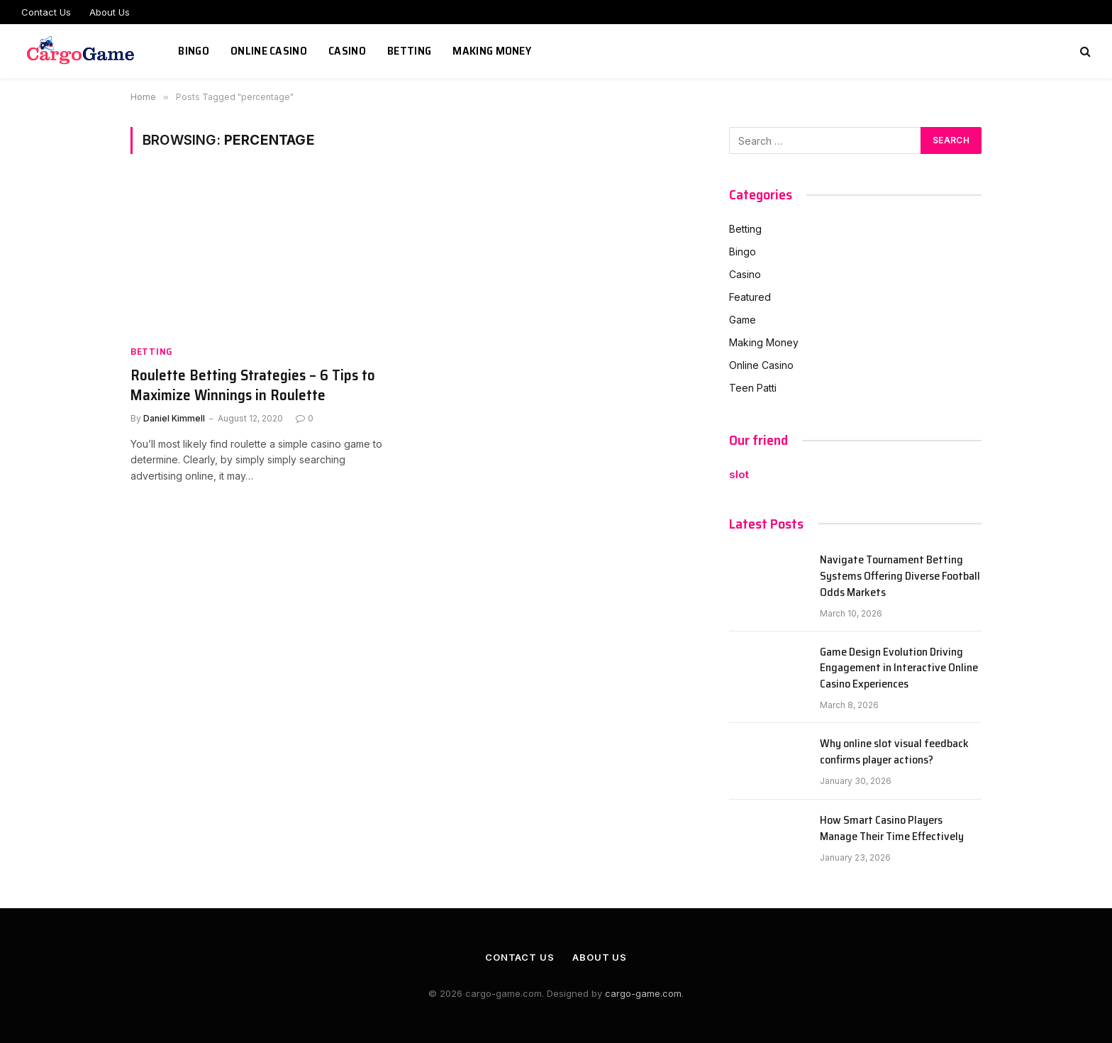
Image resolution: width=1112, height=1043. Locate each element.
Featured (750, 297)
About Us (109, 12)
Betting (409, 51)
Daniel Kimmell (174, 418)
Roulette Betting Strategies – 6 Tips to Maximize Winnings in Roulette (252, 385)
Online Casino (268, 51)
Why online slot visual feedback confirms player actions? (894, 752)
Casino (347, 51)
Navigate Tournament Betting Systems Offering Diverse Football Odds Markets (900, 576)
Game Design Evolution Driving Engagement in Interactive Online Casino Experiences (899, 668)
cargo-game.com (643, 993)
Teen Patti (753, 388)
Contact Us (46, 12)
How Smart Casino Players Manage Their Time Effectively (892, 828)
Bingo (193, 51)
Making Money (491, 51)
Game (742, 320)
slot (739, 474)
